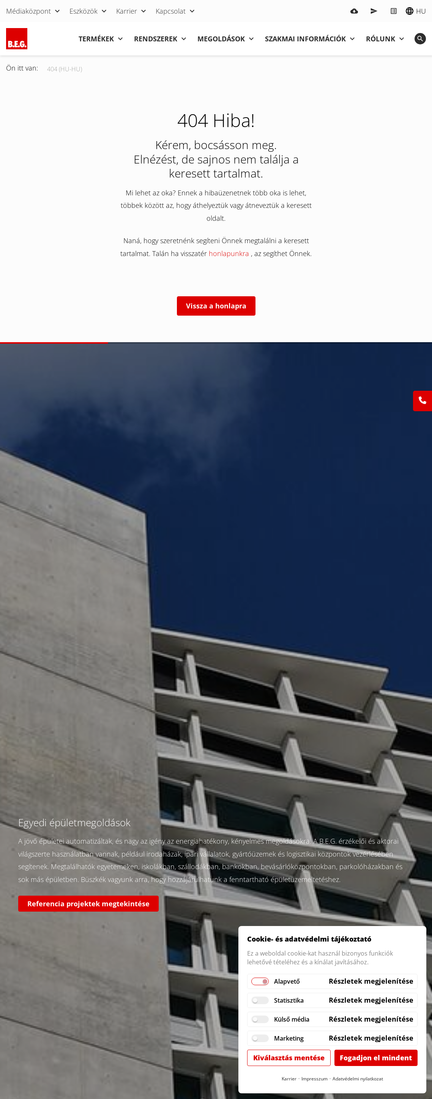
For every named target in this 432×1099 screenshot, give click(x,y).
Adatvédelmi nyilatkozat (358, 1078)
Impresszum (314, 1078)
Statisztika (289, 1000)
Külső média (291, 1019)
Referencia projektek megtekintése (88, 903)
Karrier (289, 1078)
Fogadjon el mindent (376, 1057)
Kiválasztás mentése (289, 1057)
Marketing (289, 1038)
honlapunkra (230, 253)
